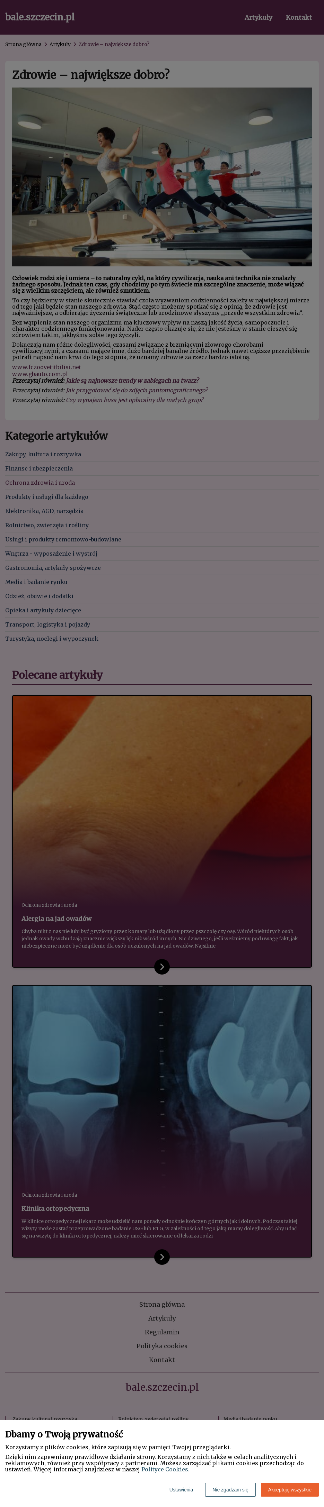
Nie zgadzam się (230, 1489)
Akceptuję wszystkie (290, 1489)
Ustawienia (181, 1489)
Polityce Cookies (164, 1469)
